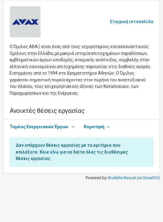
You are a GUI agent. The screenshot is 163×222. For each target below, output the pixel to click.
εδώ (54, 152)
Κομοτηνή (94, 126)
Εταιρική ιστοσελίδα (131, 21)
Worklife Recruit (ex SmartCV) (134, 177)
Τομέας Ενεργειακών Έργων (39, 126)
